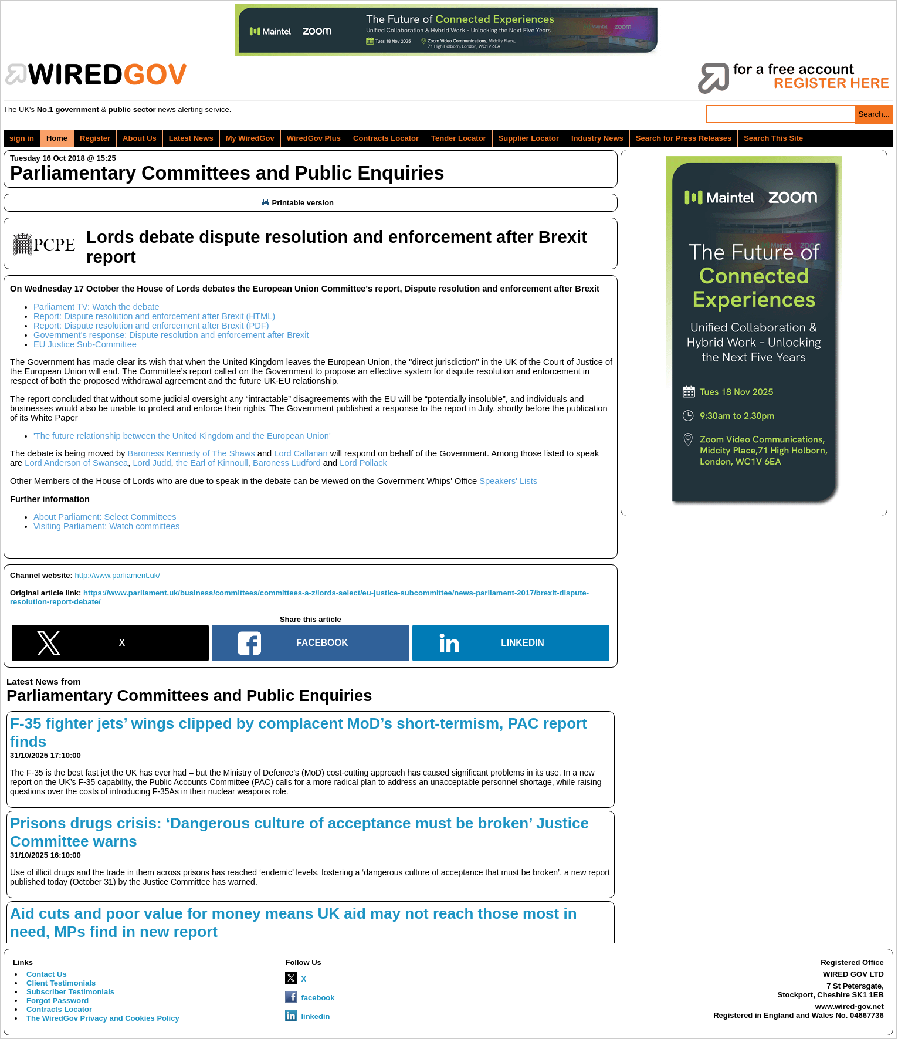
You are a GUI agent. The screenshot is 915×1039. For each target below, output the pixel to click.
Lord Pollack (363, 463)
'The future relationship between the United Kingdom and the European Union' (182, 436)
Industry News (597, 138)
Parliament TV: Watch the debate (96, 307)
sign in (21, 138)
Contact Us (46, 974)
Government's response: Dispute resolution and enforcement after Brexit (171, 335)
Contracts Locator (386, 138)
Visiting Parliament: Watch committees (106, 526)
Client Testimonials (61, 983)
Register (95, 138)
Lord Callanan (300, 453)
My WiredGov (250, 138)
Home (56, 138)
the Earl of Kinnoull (212, 463)
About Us (140, 138)
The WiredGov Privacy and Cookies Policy (102, 1018)
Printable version (298, 202)
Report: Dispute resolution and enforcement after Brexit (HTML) (154, 316)
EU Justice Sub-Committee (85, 344)
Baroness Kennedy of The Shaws (191, 453)
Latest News (191, 138)
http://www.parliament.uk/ (117, 575)
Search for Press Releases (683, 138)
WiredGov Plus (314, 138)
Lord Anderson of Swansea (76, 463)
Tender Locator (458, 138)
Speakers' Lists (508, 481)
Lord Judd (152, 463)
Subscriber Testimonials (70, 991)
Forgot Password (57, 1000)
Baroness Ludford (287, 463)
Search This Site (773, 138)
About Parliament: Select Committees (105, 517)
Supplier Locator (529, 138)
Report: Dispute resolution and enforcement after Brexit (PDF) (151, 325)
